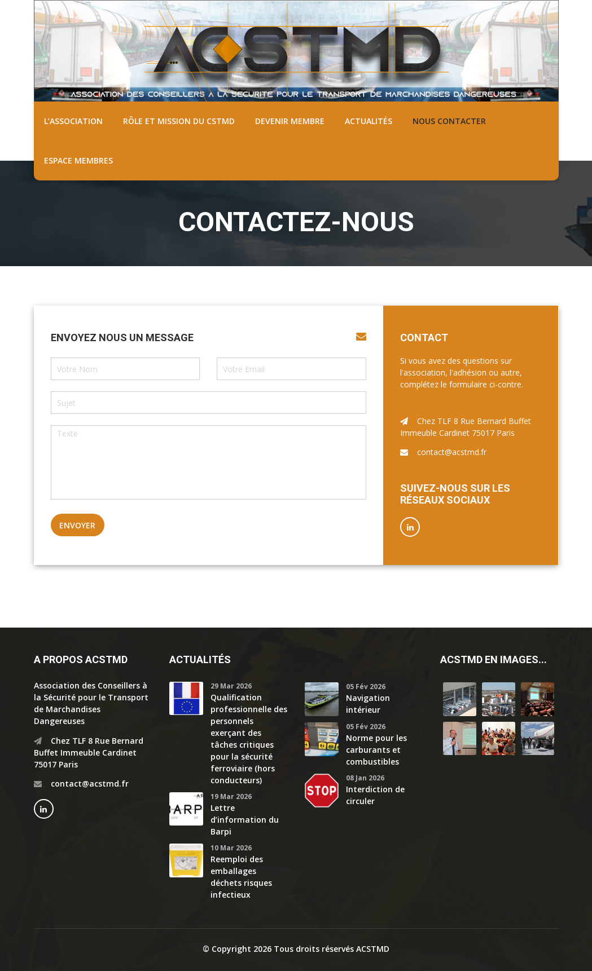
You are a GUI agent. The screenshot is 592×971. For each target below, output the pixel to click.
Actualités (368, 121)
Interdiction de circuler (375, 795)
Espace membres (78, 160)
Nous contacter (449, 121)
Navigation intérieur (368, 703)
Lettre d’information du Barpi (245, 819)
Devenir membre (289, 121)
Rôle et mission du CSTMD (179, 121)
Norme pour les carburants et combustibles (376, 749)
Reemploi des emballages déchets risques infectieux (241, 877)
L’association (73, 121)
